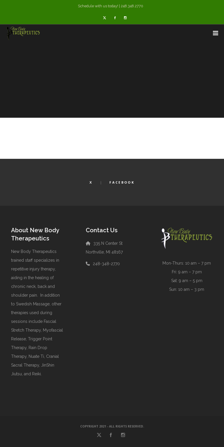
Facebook (121, 182)
